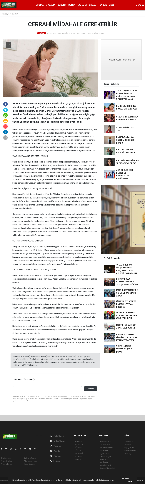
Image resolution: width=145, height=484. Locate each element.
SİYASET (93, 5)
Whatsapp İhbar (30, 461)
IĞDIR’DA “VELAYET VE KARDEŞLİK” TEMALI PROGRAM (126, 304)
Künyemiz (56, 456)
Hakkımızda (6, 458)
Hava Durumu (105, 441)
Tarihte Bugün (105, 456)
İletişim (55, 461)
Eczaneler (104, 450)
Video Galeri (57, 441)
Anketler (127, 444)
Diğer (112, 5)
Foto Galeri (57, 436)
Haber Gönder (29, 464)
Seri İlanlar (104, 462)
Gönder (91, 389)
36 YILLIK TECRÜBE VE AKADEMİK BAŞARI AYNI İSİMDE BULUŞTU (126, 315)
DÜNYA (71, 5)
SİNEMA (40, 5)
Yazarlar (55, 446)
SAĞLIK (103, 5)
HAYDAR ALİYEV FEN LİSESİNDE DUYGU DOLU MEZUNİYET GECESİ (127, 337)
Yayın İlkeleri (6, 461)
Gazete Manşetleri (107, 468)
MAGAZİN (50, 5)
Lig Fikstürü (104, 453)
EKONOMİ (82, 5)
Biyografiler (129, 447)
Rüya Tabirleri (130, 450)
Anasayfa (6, 14)
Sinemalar (104, 459)
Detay (125, 479)
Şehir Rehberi (105, 465)
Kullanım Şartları (30, 458)
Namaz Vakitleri (106, 447)
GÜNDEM (61, 5)
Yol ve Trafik (105, 444)
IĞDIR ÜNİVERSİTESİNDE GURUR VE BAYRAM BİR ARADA (127, 293)
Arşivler (55, 451)
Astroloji (127, 453)
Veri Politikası (6, 464)
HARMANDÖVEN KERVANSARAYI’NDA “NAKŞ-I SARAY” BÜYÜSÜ (127, 282)
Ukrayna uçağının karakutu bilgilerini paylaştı (124, 349)
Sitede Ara (128, 441)
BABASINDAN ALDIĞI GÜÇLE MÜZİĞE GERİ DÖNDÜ (125, 140)
